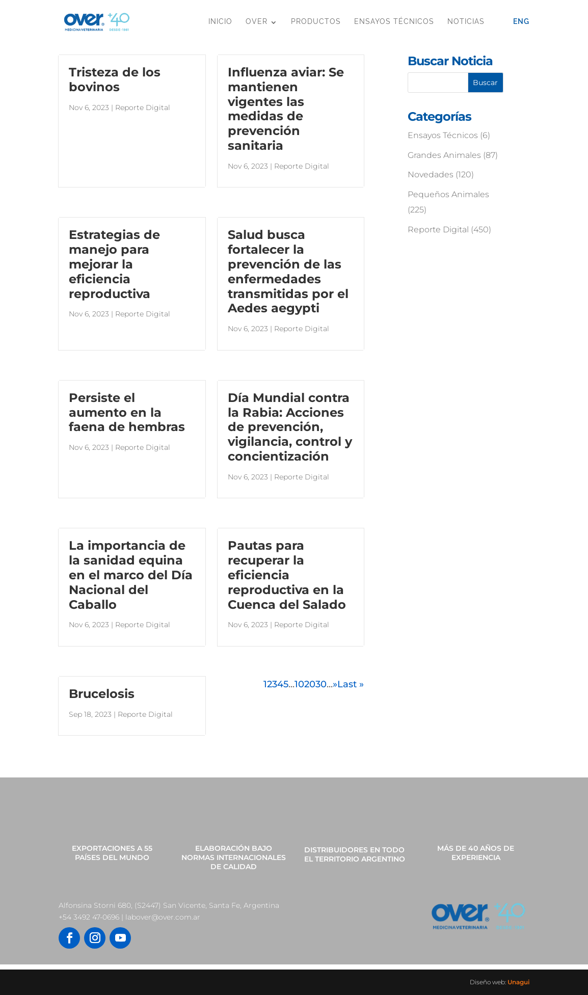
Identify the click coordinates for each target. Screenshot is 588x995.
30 (321, 684)
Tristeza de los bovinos (115, 79)
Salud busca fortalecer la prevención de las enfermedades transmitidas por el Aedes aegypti (288, 271)
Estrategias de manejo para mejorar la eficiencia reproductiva (114, 264)
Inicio (220, 21)
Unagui (518, 982)
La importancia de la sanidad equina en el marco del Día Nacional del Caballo (131, 574)
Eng (521, 21)
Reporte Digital (142, 107)
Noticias (466, 21)
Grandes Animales (444, 155)
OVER (257, 21)
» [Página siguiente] (335, 684)
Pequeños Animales (448, 194)
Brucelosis (102, 693)
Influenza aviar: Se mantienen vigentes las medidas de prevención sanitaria (286, 109)
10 (299, 684)
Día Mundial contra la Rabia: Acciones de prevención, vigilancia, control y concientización (290, 427)
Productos (316, 21)
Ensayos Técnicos (394, 21)
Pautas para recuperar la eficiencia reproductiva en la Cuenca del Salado (287, 574)
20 (309, 684)
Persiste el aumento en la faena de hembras (127, 412)
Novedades (430, 174)
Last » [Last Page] (350, 684)
